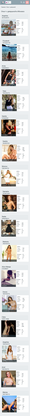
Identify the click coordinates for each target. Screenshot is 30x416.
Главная (3, 7)
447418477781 (6, 43)
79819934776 (6, 93)
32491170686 (5, 319)
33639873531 (6, 143)
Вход (23, 2)
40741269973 (5, 17)
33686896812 (5, 68)
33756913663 (6, 193)
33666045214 (5, 218)
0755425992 (5, 118)
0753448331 (5, 268)
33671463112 (6, 394)
